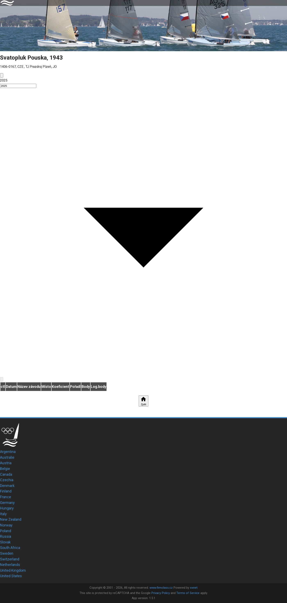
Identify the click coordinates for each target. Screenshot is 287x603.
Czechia (6, 480)
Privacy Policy (160, 593)
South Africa (10, 547)
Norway (6, 525)
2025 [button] (3, 80)
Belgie (5, 468)
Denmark (7, 485)
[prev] (1, 75)
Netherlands (10, 564)
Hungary (7, 508)
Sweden (6, 553)
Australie (7, 457)
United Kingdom (13, 570)
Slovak (5, 542)
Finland (5, 491)
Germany (7, 502)
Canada (6, 474)
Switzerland (9, 559)
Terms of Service (188, 593)
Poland (5, 531)
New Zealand (10, 519)
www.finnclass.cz (161, 587)
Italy (3, 514)
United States (11, 576)
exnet (193, 587)
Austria (5, 463)
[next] (1, 379)
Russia (5, 536)
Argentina (8, 451)
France (5, 497)
